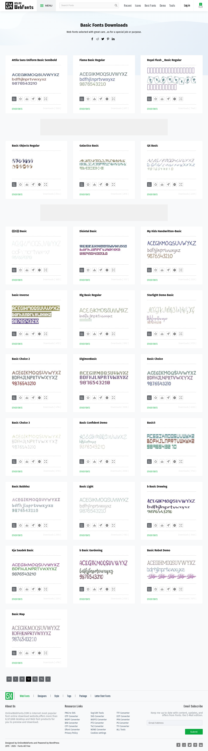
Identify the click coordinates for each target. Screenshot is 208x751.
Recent (127, 5)
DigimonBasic (88, 359)
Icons (138, 5)
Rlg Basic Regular (90, 295)
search (116, 5)
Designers (42, 696)
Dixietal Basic (88, 231)
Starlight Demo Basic (160, 295)
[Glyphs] (33, 99)
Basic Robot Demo (158, 550)
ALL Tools (121, 729)
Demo (163, 5)
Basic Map (18, 614)
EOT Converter (123, 716)
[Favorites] (20, 99)
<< (9, 679)
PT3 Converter (97, 723)
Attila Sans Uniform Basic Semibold (34, 60)
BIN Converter (71, 723)
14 (41, 679)
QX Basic (152, 145)
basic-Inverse (20, 295)
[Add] (14, 99)
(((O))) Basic (19, 231)
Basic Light (86, 486)
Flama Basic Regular (92, 60)
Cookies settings (98, 733)
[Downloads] (27, 99)
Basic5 (151, 422)
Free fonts (21, 6)
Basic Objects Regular (26, 145)
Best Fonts (150, 5)
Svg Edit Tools (97, 713)
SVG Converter (97, 716)
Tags (69, 696)
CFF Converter (71, 726)
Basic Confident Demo (93, 422)
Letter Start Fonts (102, 696)
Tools (172, 5)
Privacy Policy (71, 733)
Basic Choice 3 (21, 422)
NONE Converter (98, 729)
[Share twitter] (104, 39)
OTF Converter (71, 716)
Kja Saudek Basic (23, 550)
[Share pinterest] (109, 39)
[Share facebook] (93, 39)
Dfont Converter (72, 729)
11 (22, 679)
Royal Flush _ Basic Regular (164, 60)
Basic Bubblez (21, 486)
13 (35, 679)
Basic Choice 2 (21, 359)
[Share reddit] (98, 39)
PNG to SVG (70, 713)
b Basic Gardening (90, 550)
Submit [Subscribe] (193, 731)
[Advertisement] (104, 127)
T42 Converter (97, 726)
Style (56, 696)
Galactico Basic (89, 145)
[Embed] (39, 99)
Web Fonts (25, 696)
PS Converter (123, 723)
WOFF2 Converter (99, 719)
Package (83, 696)
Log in (187, 5)
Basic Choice (155, 359)
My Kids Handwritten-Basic (164, 231)
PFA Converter (123, 719)
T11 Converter (123, 726)
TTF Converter (123, 713)
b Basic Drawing (157, 486)
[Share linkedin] (114, 39)
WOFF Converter (72, 719)
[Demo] (45, 99)
